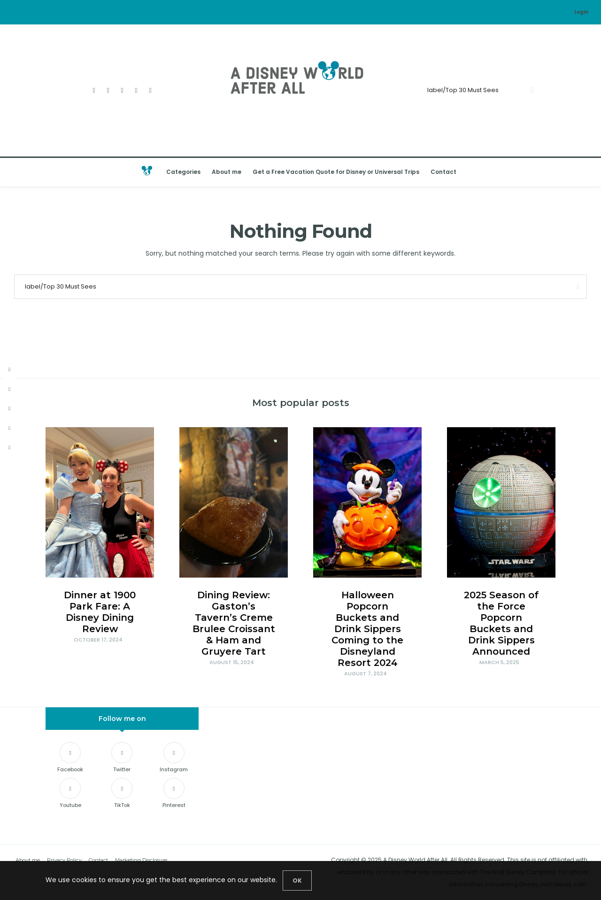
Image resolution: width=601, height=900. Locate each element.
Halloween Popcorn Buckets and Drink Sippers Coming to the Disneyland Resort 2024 (367, 628)
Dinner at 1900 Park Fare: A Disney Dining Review (100, 611)
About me (226, 172)
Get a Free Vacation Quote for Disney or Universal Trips (336, 172)
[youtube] (9, 428)
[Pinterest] (174, 794)
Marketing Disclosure (141, 860)
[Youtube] (136, 90)
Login (581, 12)
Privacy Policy (64, 860)
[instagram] (9, 408)
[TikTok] (150, 90)
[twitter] (9, 389)
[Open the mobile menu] (582, 171)
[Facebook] (94, 90)
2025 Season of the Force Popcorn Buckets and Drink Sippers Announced (501, 623)
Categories (183, 172)
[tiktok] (9, 447)
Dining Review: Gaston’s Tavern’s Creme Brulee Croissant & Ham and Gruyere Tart (234, 623)
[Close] (297, 880)
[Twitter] (108, 90)
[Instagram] (122, 90)
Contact (443, 172)
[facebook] (9, 369)
